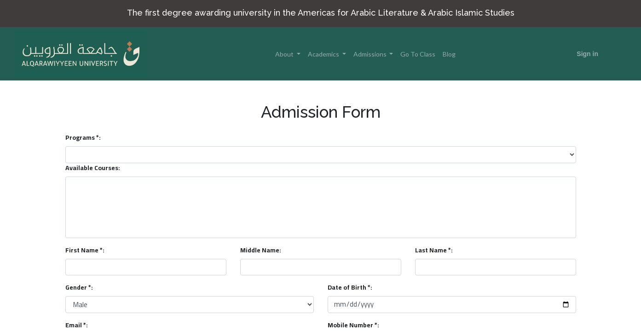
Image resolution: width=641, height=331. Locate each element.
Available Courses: (92, 168)
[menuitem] (418, 54)
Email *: (76, 325)
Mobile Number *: (353, 325)
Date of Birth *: (350, 287)
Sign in (587, 53)
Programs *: (83, 138)
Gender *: (79, 287)
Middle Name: (260, 250)
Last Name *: (434, 250)
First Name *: (84, 250)
